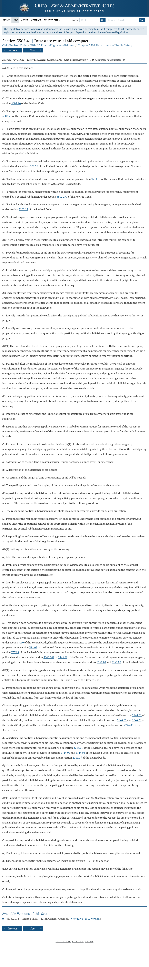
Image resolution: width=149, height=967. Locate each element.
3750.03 (116, 662)
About (24, 20)
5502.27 (23, 209)
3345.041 (48, 657)
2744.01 (96, 179)
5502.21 (7, 116)
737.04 (15, 652)
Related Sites (52, 20)
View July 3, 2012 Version (85, 918)
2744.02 (122, 720)
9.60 (21, 642)
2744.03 (136, 720)
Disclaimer (63, 941)
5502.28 (33, 166)
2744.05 (128, 725)
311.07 (33, 647)
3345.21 (62, 657)
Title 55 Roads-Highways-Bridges (52, 45)
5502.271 (62, 196)
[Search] (142, 20)
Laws (15, 20)
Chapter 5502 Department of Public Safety (105, 45)
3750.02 (101, 662)
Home (6, 20)
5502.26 (16, 103)
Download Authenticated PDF (111, 59)
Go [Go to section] (102, 20)
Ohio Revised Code (14, 45)
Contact (36, 20)
